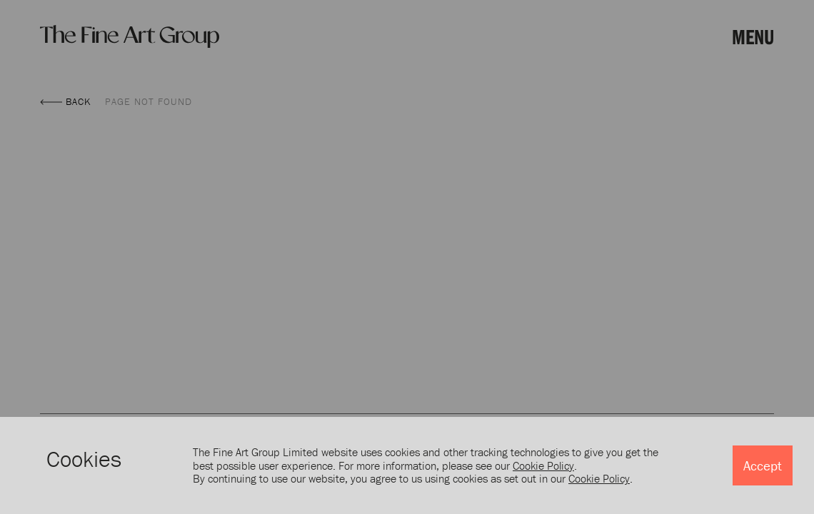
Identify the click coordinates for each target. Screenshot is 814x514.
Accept (762, 465)
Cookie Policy (543, 465)
